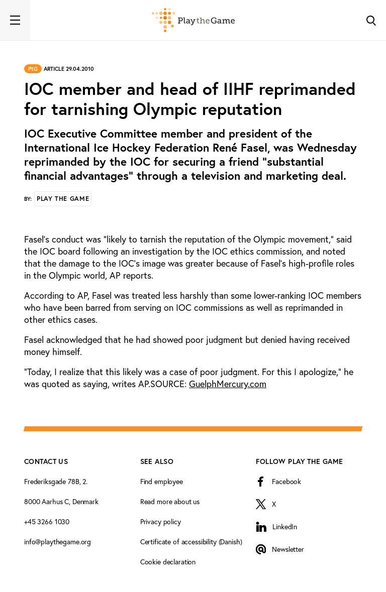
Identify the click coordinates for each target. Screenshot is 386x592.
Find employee (161, 481)
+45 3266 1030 (46, 521)
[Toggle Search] (371, 20)
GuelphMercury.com (227, 384)
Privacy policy (160, 521)
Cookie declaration (168, 561)
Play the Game (63, 198)
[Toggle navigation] (15, 20)
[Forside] (193, 20)
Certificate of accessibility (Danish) (191, 541)
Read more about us (170, 501)
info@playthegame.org (57, 541)
